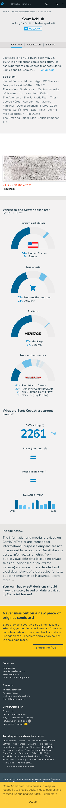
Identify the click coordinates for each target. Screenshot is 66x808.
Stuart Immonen (49, 118)
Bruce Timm (8, 759)
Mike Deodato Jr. (13, 114)
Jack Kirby (21, 759)
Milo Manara (19, 743)
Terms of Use (16, 717)
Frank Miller (48, 747)
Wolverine (9, 93)
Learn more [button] (50, 793)
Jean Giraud (8, 762)
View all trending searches (20, 766)
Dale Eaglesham (27, 106)
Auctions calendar (12, 689)
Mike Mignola (45, 743)
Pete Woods (49, 740)
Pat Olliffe (33, 114)
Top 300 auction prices (14, 699)
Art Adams (19, 756)
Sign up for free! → (48, 648)
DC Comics (50, 81)
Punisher (8, 106)
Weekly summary (11, 674)
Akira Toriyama (32, 750)
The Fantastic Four (36, 97)
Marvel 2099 (48, 106)
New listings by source (14, 671)
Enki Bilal (49, 759)
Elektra (52, 110)
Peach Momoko (35, 756)
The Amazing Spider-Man (19, 118)
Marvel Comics (12, 81)
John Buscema (36, 759)
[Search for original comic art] (29, 4)
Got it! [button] (33, 802)
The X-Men (10, 89)
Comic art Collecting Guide (16, 677)
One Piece (35, 747)
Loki (33, 110)
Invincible (7, 756)
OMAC (40, 85)
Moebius (36, 740)
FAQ (5, 717)
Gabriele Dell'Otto (40, 753)
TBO (5, 122)
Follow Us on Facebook (15, 720)
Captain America (48, 89)
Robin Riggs (9, 747)
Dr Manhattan (9, 740)
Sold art (50, 44)
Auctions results (10, 693)
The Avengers (12, 97)
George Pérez (11, 102)
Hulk (42, 110)
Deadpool (9, 85)
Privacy (29, 717)
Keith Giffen (25, 85)
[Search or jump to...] (46, 4)
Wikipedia (47, 70)
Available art (34, 44)
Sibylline (32, 743)
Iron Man (25, 93)
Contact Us (8, 711)
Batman (6, 743)
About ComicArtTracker (14, 714)
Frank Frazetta (10, 753)
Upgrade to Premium (15, 724)
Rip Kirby (46, 750)
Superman (24, 753)
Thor (53, 97)
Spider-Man (28, 89)
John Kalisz (40, 93)
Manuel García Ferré (16, 110)
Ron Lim (28, 102)
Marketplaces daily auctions (16, 696)
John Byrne (8, 750)
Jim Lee (19, 750)
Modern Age (32, 81)
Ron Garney (43, 102)
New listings (9, 668)
